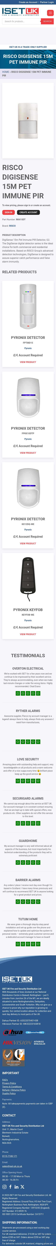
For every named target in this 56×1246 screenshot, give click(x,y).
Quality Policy (9, 1075)
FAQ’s (5, 1061)
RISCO (12, 207)
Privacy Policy (9, 1065)
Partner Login (47, 2)
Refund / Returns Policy (14, 1072)
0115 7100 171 (9, 1138)
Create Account (28, 194)
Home (5, 53)
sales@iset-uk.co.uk (12, 1148)
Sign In (8, 194)
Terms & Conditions (12, 1068)
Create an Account (28, 2)
